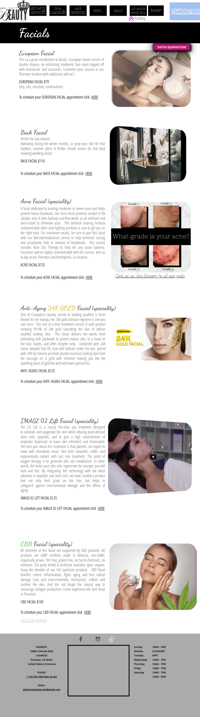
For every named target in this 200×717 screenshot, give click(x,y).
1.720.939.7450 (34, 676)
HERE (94, 97)
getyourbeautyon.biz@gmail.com (41, 689)
